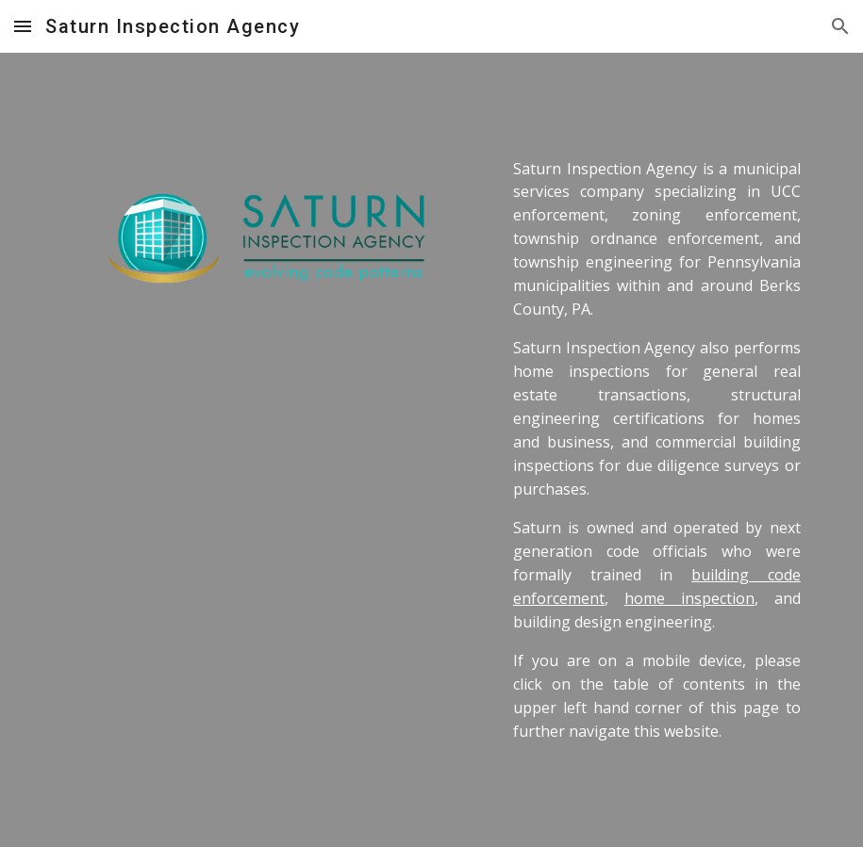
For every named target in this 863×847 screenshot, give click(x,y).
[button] (22, 26)
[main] (657, 450)
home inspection (689, 598)
